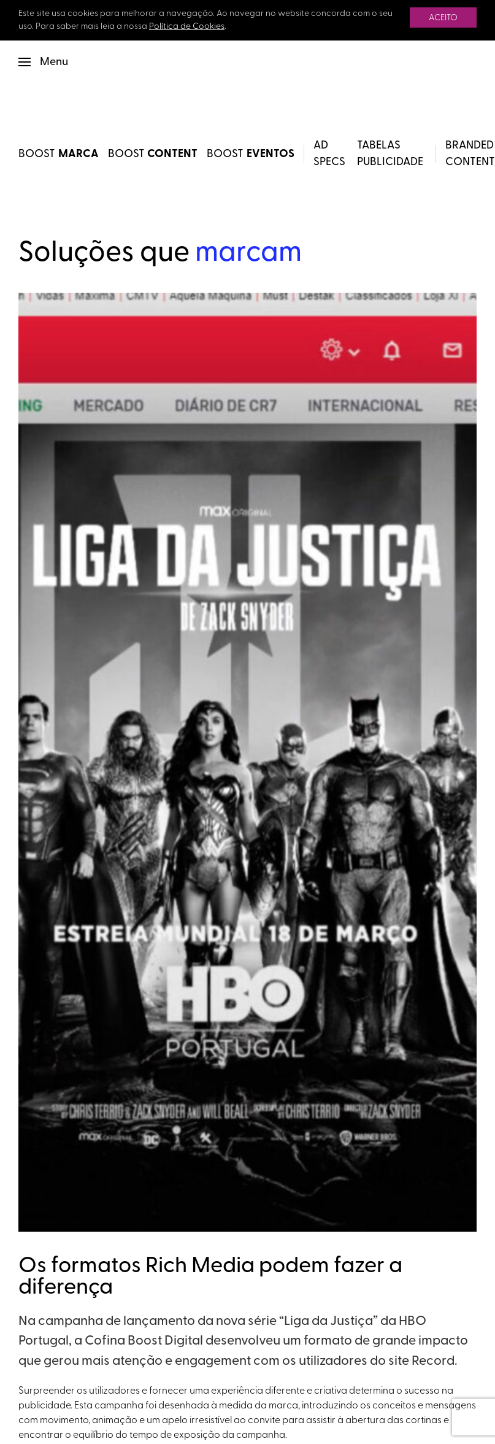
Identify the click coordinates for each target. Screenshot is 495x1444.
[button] (43, 62)
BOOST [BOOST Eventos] (250, 154)
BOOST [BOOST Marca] (58, 154)
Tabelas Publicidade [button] (390, 154)
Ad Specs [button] (329, 154)
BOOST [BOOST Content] (153, 154)
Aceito (443, 18)
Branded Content (470, 154)
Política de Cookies (186, 26)
